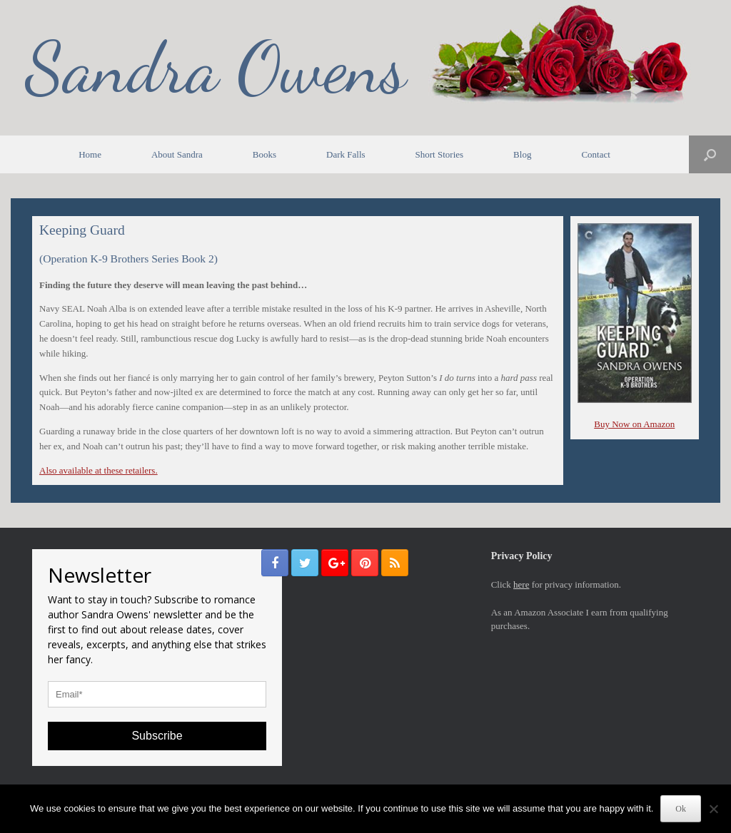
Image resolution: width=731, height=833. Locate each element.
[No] (713, 809)
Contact (595, 154)
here (521, 584)
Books (264, 154)
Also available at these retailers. (98, 470)
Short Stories (439, 154)
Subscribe (156, 736)
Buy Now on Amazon (634, 424)
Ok (680, 809)
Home (90, 154)
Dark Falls (346, 154)
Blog (522, 154)
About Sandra (177, 154)
